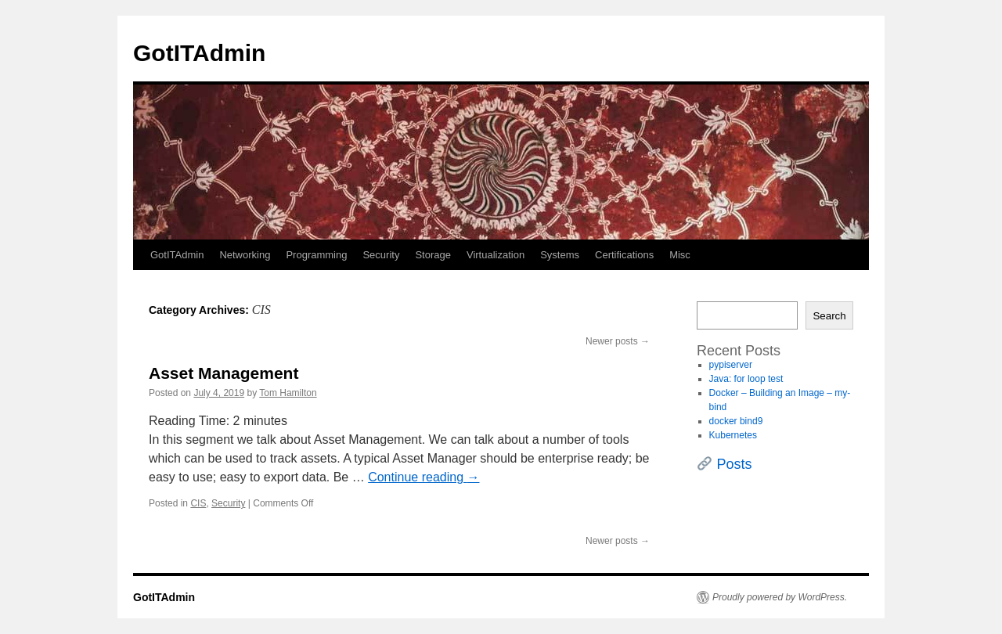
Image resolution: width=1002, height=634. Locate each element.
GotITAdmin (199, 53)
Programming (316, 255)
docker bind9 (736, 421)
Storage (433, 255)
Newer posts (618, 341)
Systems (559, 255)
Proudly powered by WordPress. (779, 597)
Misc (679, 255)
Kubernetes (733, 435)
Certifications (624, 255)
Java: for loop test (746, 378)
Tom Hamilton (287, 392)
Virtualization (495, 255)
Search (829, 316)
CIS (198, 503)
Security (380, 255)
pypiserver (730, 364)
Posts (734, 464)
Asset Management (223, 373)
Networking (244, 255)
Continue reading (423, 477)
